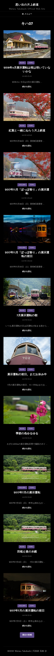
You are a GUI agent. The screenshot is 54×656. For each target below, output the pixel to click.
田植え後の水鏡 (27, 551)
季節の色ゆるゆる (27, 433)
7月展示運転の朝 (27, 315)
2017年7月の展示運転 (27, 492)
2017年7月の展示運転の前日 (27, 610)
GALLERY (22, 184)
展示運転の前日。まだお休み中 (27, 374)
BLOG (22, 62)
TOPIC (31, 62)
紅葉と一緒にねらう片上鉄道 (27, 130)
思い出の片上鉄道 (27, 5)
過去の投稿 (27, 635)
